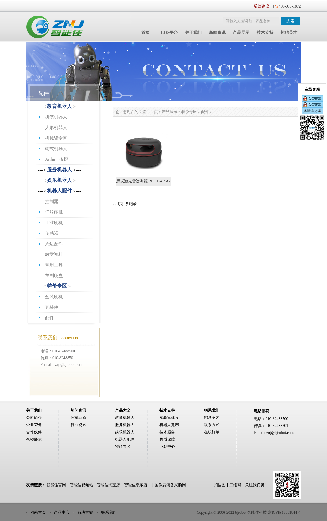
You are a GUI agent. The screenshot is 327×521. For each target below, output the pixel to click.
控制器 (51, 201)
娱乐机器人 (59, 180)
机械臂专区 (56, 138)
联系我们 (109, 512)
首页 (145, 32)
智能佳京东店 (135, 485)
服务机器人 (59, 169)
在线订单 (211, 432)
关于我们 (193, 32)
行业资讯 (78, 425)
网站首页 (38, 512)
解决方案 (85, 512)
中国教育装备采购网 (168, 485)
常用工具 (54, 265)
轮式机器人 (56, 148)
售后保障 (167, 439)
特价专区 (57, 286)
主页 (154, 112)
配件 (49, 317)
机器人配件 (59, 191)
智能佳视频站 (81, 485)
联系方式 (211, 425)
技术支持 (265, 32)
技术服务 (167, 432)
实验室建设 (169, 418)
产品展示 (241, 32)
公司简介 (34, 418)
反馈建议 (261, 6)
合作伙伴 (34, 432)
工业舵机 (54, 222)
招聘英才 (289, 32)
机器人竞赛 (169, 425)
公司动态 (78, 418)
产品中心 (61, 512)
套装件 (51, 307)
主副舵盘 (54, 275)
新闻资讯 (217, 32)
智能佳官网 (56, 485)
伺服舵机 (54, 212)
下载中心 (167, 447)
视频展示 (34, 439)
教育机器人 (59, 106)
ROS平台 (169, 32)
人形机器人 (56, 127)
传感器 (51, 233)
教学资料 (54, 254)
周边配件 (54, 243)
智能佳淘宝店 (108, 485)
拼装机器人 (56, 117)
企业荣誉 (34, 425)
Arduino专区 (57, 159)
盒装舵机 (54, 296)
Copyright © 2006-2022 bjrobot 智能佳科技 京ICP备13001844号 (249, 512)
